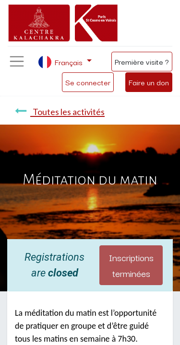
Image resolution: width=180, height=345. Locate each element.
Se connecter (87, 82)
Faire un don (149, 82)
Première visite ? (142, 61)
